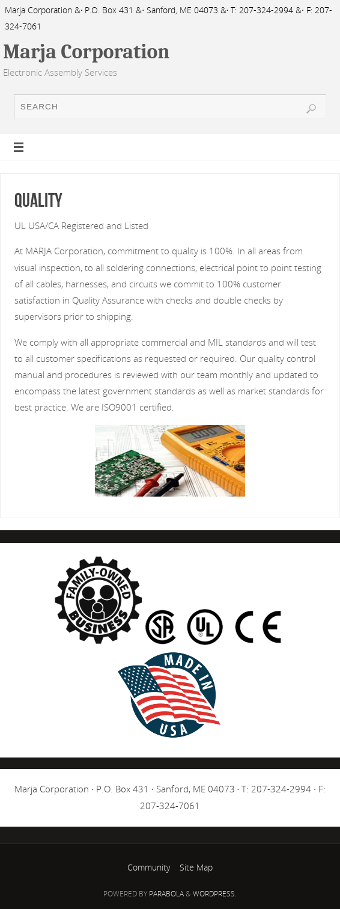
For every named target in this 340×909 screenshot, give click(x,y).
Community (148, 867)
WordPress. (215, 894)
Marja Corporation (86, 51)
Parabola (166, 894)
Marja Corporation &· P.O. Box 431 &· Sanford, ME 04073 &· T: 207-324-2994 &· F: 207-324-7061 (168, 18)
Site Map (196, 867)
